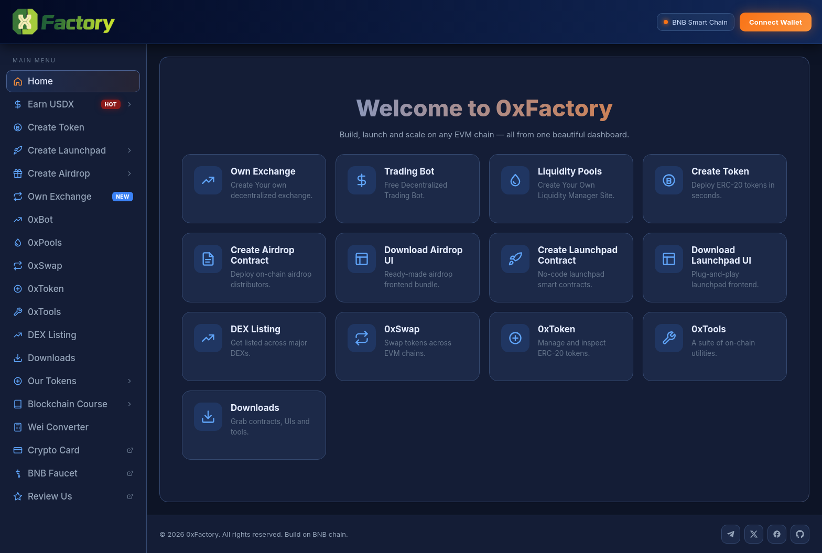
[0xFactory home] (63, 22)
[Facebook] (776, 534)
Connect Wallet (775, 22)
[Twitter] (753, 534)
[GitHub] (800, 534)
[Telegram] (730, 534)
